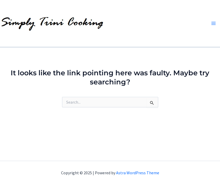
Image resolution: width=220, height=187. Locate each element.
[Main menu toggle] (213, 23)
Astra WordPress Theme (137, 172)
